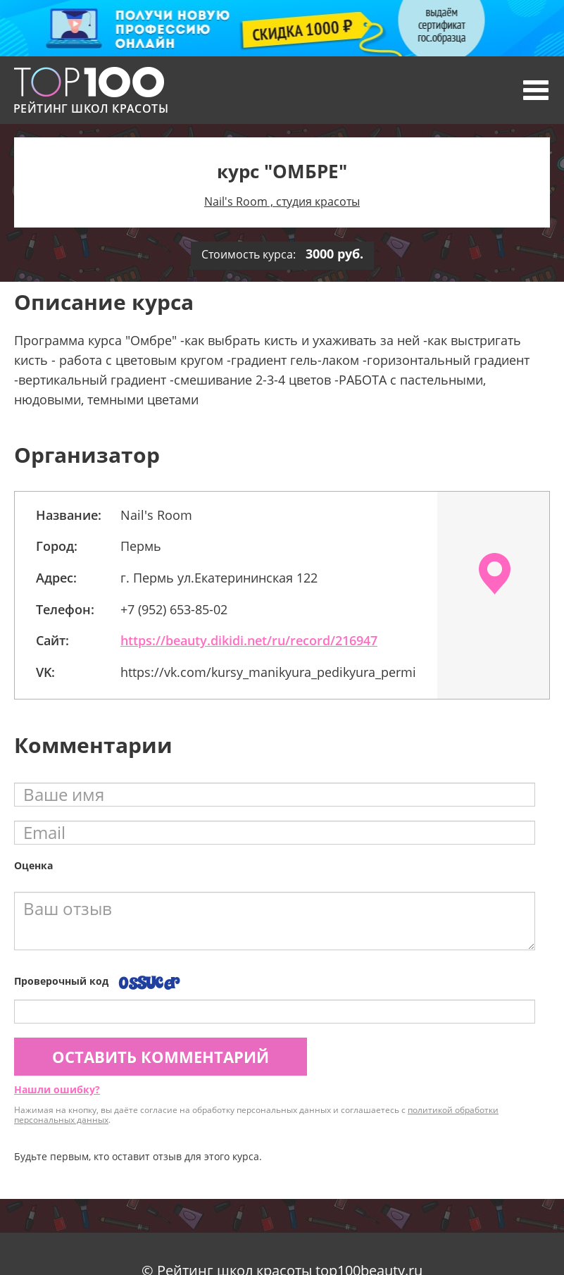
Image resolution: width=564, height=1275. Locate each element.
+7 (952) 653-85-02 (173, 609)
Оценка (33, 865)
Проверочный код (61, 981)
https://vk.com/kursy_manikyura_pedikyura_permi (268, 672)
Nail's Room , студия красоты (282, 201)
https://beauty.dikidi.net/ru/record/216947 (248, 640)
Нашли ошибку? (57, 1089)
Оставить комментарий (160, 1056)
